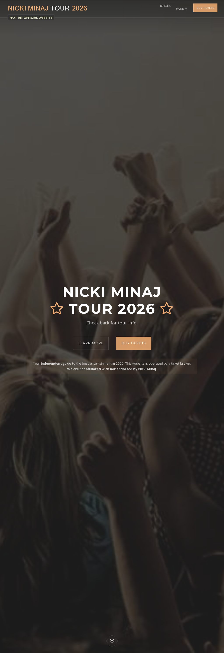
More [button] (181, 8)
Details (164, 8)
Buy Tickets (205, 8)
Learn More (90, 343)
